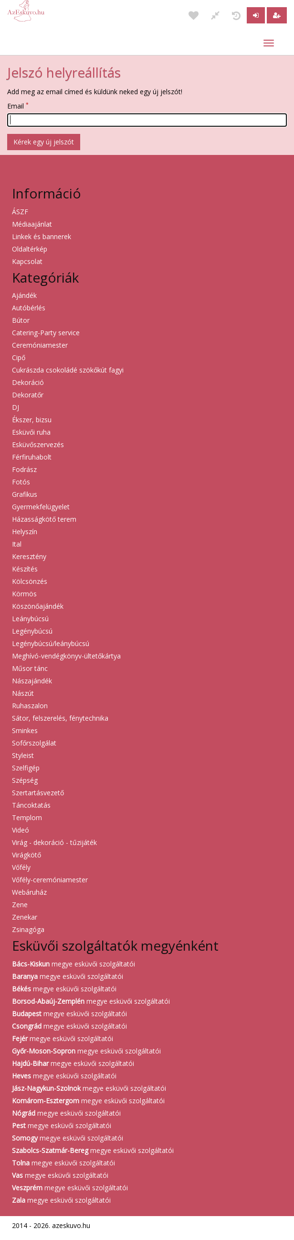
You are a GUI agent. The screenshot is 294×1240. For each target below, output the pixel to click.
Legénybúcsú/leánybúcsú (50, 643)
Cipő (18, 357)
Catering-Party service (46, 332)
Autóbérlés (28, 307)
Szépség (25, 780)
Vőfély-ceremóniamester (50, 879)
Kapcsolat (27, 261)
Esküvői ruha (31, 432)
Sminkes (25, 730)
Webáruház (29, 892)
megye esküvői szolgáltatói (73, 963)
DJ (15, 407)
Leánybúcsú (30, 618)
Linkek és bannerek (41, 236)
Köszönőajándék (37, 606)
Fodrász (24, 469)
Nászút (23, 693)
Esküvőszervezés (38, 444)
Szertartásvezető (38, 792)
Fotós (21, 481)
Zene (20, 904)
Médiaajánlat (32, 224)
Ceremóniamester (40, 345)
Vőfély (21, 867)
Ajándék (24, 295)
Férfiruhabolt (32, 456)
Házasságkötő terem (44, 519)
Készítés (25, 568)
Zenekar (24, 917)
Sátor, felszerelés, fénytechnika (60, 718)
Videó (20, 829)
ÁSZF (20, 211)
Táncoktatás (31, 805)
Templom (27, 817)
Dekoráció (28, 382)
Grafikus (24, 494)
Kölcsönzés (29, 581)
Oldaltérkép (29, 248)
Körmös (24, 593)
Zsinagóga (28, 929)
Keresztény (29, 556)
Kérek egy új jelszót (43, 141)
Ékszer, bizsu (32, 419)
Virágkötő (26, 854)
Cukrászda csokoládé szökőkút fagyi (68, 369)
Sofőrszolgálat (34, 742)
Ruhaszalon (30, 705)
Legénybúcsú (32, 631)
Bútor (21, 320)
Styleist (23, 755)
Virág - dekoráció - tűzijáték (54, 842)
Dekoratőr (27, 394)
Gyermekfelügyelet (41, 506)
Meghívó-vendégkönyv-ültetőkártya (66, 655)
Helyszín (24, 531)
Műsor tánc (30, 668)
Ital (16, 544)
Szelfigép (26, 767)
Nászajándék (32, 680)
